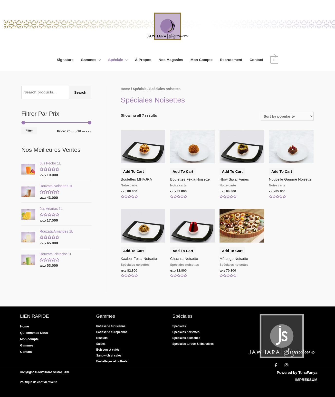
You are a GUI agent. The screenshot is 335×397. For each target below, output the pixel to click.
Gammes (89, 60)
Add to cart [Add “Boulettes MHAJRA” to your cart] (133, 171)
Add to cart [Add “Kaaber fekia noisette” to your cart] (133, 251)
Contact (257, 60)
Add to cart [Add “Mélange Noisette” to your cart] (232, 251)
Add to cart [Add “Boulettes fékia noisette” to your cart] (182, 171)
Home (125, 89)
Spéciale (116, 60)
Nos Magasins (171, 60)
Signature (65, 60)
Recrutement (231, 60)
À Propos (144, 60)
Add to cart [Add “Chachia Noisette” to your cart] (182, 251)
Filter (29, 130)
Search (80, 92)
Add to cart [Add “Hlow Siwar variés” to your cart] (232, 171)
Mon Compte (202, 60)
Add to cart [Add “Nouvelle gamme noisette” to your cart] (281, 171)
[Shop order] (287, 116)
